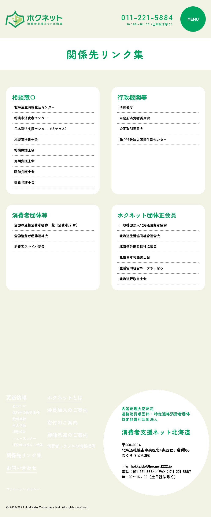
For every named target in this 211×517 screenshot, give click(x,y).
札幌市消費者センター (31, 117)
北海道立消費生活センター (34, 107)
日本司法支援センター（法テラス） (41, 128)
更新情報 (16, 398)
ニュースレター (24, 438)
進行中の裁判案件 (26, 412)
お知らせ (19, 405)
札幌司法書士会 (26, 139)
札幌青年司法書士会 (134, 257)
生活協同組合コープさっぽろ (141, 267)
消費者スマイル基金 (29, 246)
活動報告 (19, 431)
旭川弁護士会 (24, 160)
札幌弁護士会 (24, 150)
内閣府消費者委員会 (134, 117)
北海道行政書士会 (133, 278)
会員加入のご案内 (67, 410)
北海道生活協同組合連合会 (139, 235)
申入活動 (19, 425)
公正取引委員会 (131, 128)
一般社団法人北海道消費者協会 (143, 224)
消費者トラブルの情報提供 (71, 446)
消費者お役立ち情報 (27, 444)
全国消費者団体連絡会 (31, 235)
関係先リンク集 (24, 456)
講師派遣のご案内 (67, 435)
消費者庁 (126, 107)
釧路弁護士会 (24, 182)
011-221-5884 (147, 19)
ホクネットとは (65, 398)
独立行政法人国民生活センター (143, 139)
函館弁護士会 (24, 171)
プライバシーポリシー (23, 489)
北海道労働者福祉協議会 (138, 246)
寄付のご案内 (62, 423)
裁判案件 (19, 418)
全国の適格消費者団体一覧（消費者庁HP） (46, 224)
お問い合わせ (21, 468)
